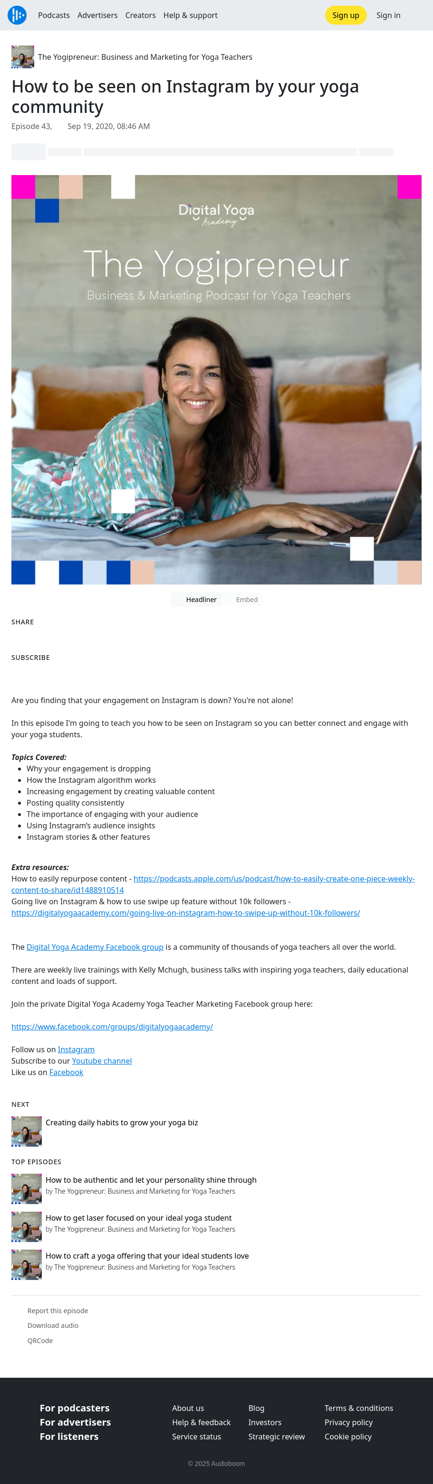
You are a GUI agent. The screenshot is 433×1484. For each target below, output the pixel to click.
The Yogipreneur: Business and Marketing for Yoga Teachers (145, 57)
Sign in (388, 15)
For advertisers (75, 1422)
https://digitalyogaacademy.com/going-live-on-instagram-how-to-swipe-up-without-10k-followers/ (185, 913)
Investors (265, 1422)
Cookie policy (348, 1436)
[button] (416, 15)
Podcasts (54, 15)
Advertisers (97, 15)
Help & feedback (201, 1422)
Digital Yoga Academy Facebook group (95, 947)
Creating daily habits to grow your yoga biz (122, 1122)
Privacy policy (349, 1422)
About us (188, 1408)
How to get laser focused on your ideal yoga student (139, 1218)
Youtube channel (102, 1061)
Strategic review (277, 1436)
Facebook (66, 1072)
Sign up (346, 15)
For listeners (69, 1436)
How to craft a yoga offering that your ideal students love (147, 1256)
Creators (140, 15)
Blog (257, 1408)
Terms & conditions (359, 1408)
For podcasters (75, 1407)
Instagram (76, 1049)
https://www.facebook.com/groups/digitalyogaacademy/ (112, 1026)
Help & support (191, 15)
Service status (196, 1436)
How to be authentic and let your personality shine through (151, 1180)
